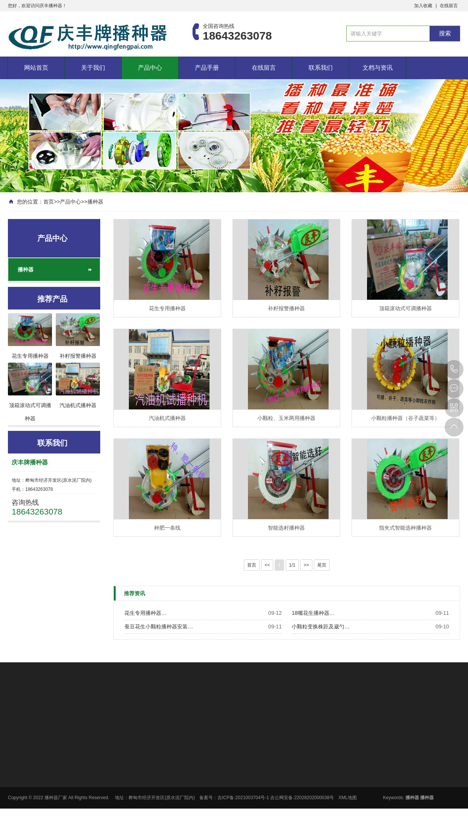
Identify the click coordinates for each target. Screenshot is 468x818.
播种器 (95, 202)
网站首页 (36, 67)
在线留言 (449, 5)
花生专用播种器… (145, 613)
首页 (48, 202)
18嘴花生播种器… (313, 613)
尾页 (321, 565)
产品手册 (207, 67)
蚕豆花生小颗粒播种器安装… (158, 626)
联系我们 (321, 67)
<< (267, 565)
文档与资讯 (377, 67)
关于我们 (93, 67)
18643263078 (454, 369)
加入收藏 (423, 5)
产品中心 (150, 67)
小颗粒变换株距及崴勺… (321, 626)
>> (306, 565)
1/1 (292, 565)
